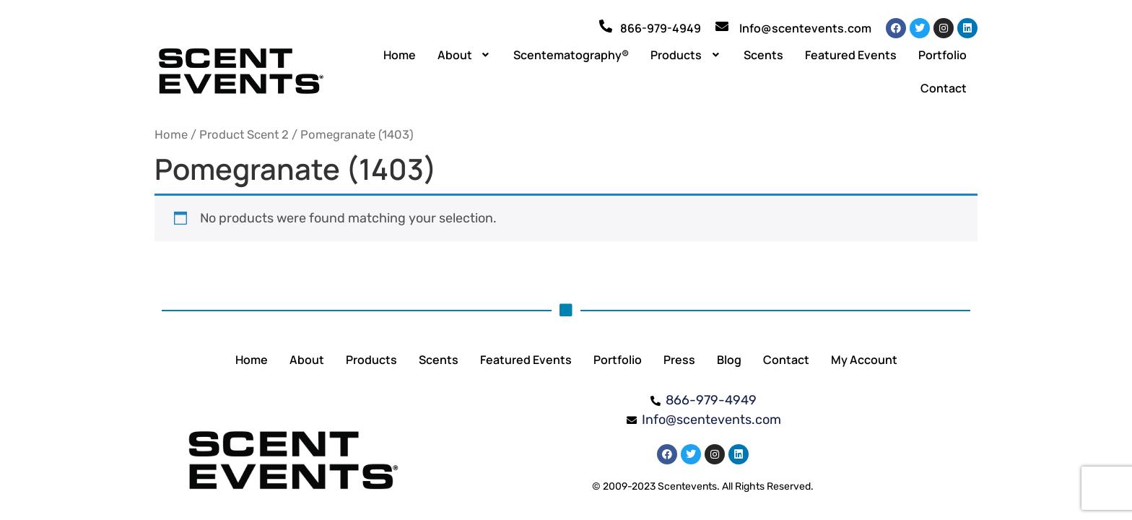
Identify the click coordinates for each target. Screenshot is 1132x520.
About (464, 55)
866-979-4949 (660, 28)
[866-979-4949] (605, 26)
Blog (729, 360)
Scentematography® (571, 55)
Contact (943, 88)
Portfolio (942, 55)
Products (686, 55)
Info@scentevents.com (805, 28)
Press (679, 360)
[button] (465, 55)
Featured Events (851, 55)
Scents (763, 55)
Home (399, 55)
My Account (864, 360)
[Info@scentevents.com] (721, 26)
